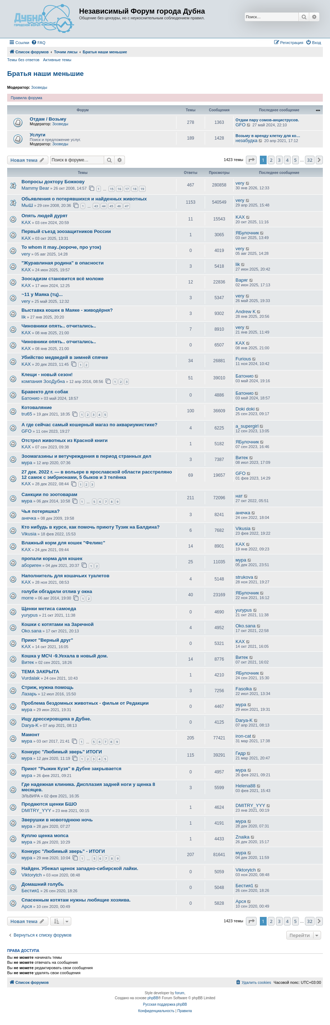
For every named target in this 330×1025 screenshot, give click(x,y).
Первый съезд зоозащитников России (66, 231)
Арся (26, 906)
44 (104, 206)
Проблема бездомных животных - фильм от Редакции (85, 703)
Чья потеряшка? (40, 511)
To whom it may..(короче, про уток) (61, 247)
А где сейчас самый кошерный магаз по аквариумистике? (89, 424)
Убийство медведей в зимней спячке (64, 357)
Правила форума (26, 98)
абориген (31, 565)
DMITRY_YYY (36, 810)
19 (142, 188)
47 (126, 206)
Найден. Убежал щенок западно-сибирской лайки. (79, 868)
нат (239, 496)
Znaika (242, 837)
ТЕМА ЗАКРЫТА (40, 671)
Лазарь (29, 693)
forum (179, 993)
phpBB (152, 998)
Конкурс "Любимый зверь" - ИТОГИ (63, 851)
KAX (26, 222)
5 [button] (295, 160)
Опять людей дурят (44, 215)
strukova (244, 577)
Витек (242, 457)
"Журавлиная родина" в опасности (62, 263)
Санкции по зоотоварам (49, 494)
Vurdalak (30, 678)
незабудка (246, 140)
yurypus (29, 615)
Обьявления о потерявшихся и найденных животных (84, 198)
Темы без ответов (23, 60)
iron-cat (243, 736)
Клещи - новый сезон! (47, 374)
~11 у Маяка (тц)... (42, 294)
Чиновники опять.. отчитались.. (58, 326)
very (240, 183)
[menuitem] (38, 42)
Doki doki (245, 409)
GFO (241, 124)
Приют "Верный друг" (47, 640)
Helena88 (246, 785)
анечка (28, 518)
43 (96, 206)
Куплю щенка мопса (44, 835)
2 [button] (271, 160)
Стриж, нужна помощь (47, 687)
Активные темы (57, 60)
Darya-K (30, 725)
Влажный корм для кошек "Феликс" (63, 542)
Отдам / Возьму (48, 119)
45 (111, 206)
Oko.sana (31, 630)
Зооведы (39, 87)
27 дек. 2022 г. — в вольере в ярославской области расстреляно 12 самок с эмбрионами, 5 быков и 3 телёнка (96, 474)
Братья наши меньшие (45, 73)
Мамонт (30, 734)
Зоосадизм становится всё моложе (62, 278)
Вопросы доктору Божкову (52, 181)
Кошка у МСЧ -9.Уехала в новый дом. (64, 656)
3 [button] (279, 160)
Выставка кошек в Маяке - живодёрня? (67, 310)
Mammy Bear (35, 188)
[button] (251, 160)
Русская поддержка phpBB (165, 1004)
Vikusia (29, 533)
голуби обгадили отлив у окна (56, 591)
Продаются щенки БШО (49, 804)
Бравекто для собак (44, 391)
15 (111, 188)
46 (119, 206)
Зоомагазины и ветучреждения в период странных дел (86, 456)
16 (119, 188)
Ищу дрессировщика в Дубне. (56, 719)
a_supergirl (247, 426)
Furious (243, 358)
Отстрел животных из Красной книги (64, 440)
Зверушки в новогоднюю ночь (57, 819)
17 (127, 188)
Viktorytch (31, 875)
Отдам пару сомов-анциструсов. (267, 120)
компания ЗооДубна (43, 381)
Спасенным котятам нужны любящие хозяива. (76, 900)
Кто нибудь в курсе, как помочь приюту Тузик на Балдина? (90, 527)
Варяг (242, 280)
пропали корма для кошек (51, 558)
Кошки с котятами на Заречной (57, 624)
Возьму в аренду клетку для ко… (268, 135)
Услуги (37, 134)
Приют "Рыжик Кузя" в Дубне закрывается (71, 768)
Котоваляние (36, 407)
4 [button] (287, 160)
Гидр (241, 753)
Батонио (244, 376)
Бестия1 (30, 890)
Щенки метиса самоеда (48, 608)
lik (238, 264)
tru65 (26, 414)
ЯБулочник (247, 232)
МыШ (27, 205)
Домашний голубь (42, 884)
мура (26, 462)
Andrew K (246, 311)
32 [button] (309, 160)
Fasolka (244, 688)
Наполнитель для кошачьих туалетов (65, 575)
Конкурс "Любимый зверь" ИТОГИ (61, 751)
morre (27, 598)
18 (134, 188)
